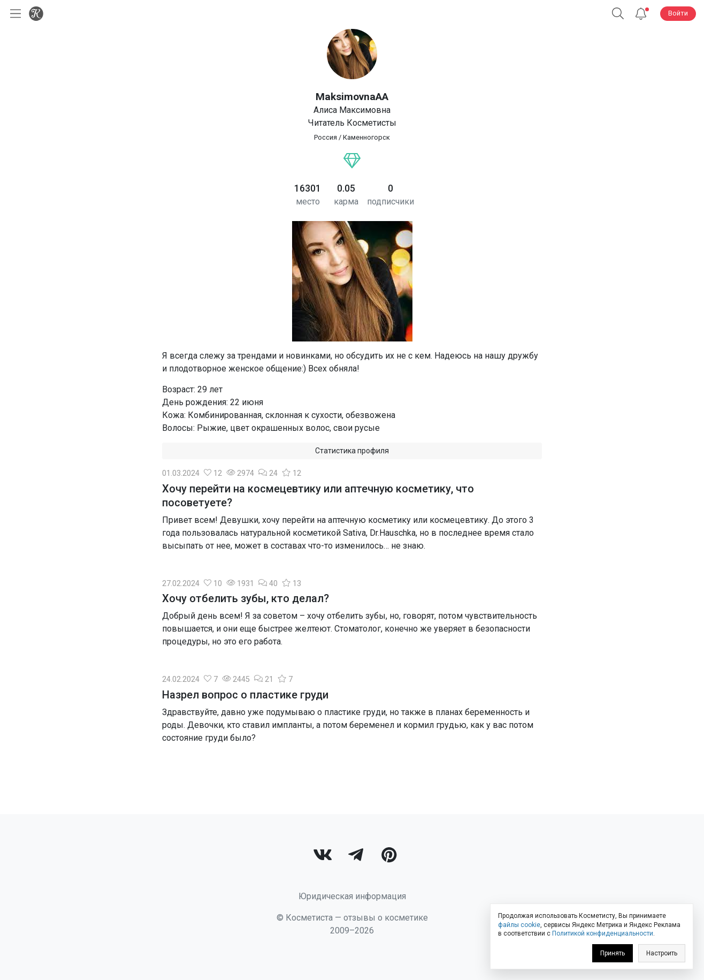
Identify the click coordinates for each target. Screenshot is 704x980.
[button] (618, 13)
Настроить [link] (661, 953)
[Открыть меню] (13, 13)
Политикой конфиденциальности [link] (602, 933)
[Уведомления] (641, 13)
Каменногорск (366, 137)
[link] (322, 856)
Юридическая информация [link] (352, 896)
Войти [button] (678, 13)
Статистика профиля (352, 450)
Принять (612, 953)
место (308, 201)
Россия (325, 137)
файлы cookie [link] (519, 925)
